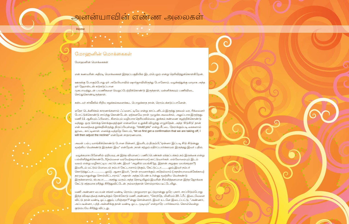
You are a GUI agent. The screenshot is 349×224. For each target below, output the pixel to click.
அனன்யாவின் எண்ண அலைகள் (137, 16)
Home (80, 29)
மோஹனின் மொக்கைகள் (103, 54)
